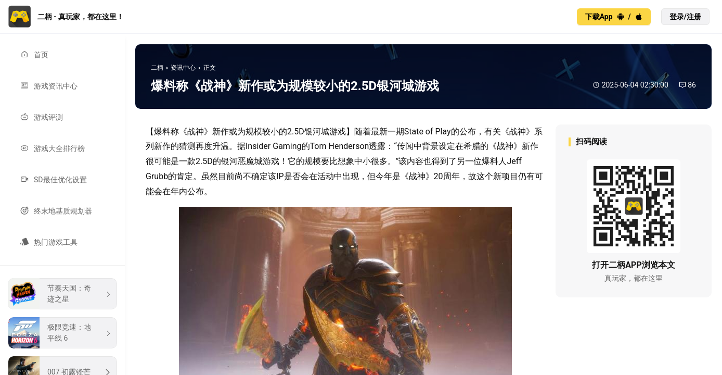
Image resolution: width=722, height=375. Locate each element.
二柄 (157, 67)
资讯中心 (183, 67)
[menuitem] (62, 54)
